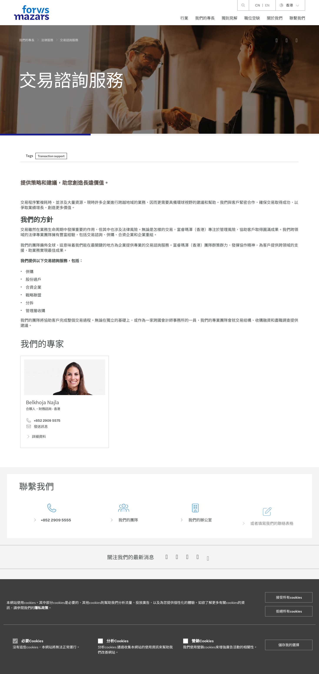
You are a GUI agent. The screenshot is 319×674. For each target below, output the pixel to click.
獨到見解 (229, 18)
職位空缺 (252, 18)
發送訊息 (37, 427)
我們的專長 (205, 18)
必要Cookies (32, 641)
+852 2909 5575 (43, 421)
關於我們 (274, 18)
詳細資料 (36, 437)
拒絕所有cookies (289, 611)
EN (267, 5)
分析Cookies (117, 641)
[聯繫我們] (52, 520)
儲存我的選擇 (288, 644)
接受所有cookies (289, 597)
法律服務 (47, 40)
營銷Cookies (203, 641)
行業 (184, 18)
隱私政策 (41, 607)
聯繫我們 (297, 18)
